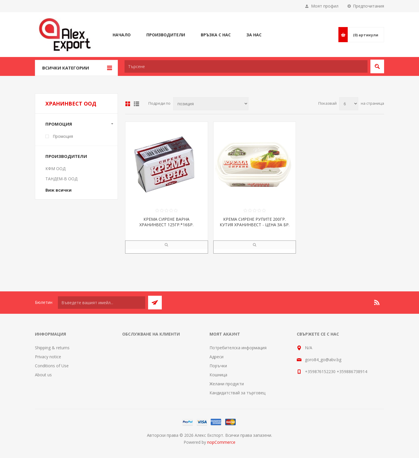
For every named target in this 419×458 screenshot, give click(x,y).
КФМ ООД (55, 168)
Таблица (127, 103)
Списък (136, 103)
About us (43, 374)
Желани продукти (227, 383)
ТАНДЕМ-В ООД (61, 178)
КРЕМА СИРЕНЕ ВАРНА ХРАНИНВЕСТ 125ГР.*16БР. (166, 221)
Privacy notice (48, 356)
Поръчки (218, 365)
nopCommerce (221, 442)
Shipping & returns (52, 347)
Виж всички (58, 190)
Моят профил (324, 6)
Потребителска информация (238, 347)
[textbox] (246, 66)
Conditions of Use (52, 365)
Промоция (58, 124)
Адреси (216, 356)
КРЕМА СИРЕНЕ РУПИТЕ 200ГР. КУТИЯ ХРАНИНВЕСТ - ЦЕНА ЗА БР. (255, 221)
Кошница (218, 374)
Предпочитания (368, 6)
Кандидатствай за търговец (237, 392)
